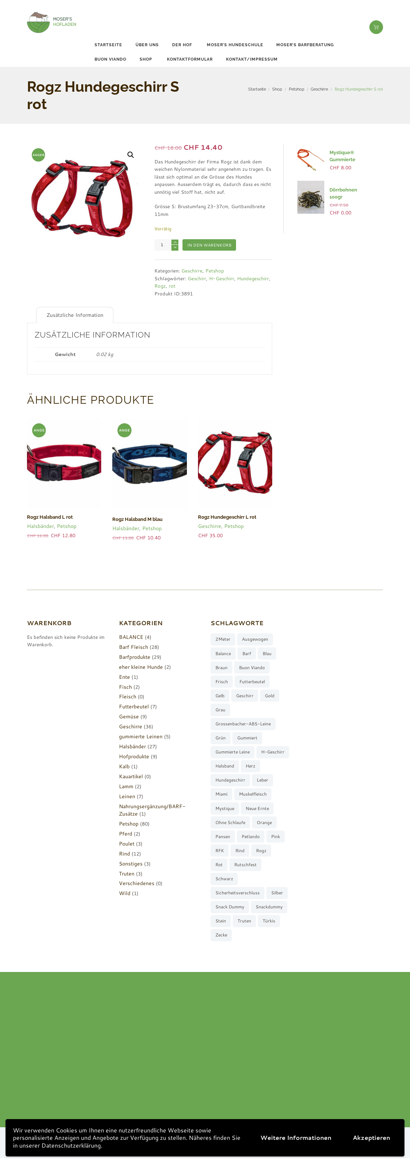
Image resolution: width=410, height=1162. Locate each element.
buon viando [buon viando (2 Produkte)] (252, 667)
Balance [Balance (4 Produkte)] (223, 652)
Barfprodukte (133, 655)
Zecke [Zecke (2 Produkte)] (221, 938)
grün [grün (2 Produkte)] (220, 738)
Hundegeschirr (253, 278)
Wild (124, 892)
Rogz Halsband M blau (136, 518)
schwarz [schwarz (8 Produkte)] (258, 881)
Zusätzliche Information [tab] (72, 314)
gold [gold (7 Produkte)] (270, 695)
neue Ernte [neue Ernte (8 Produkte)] (227, 824)
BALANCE (130, 636)
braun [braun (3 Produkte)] (221, 667)
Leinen (126, 795)
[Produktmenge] (166, 245)
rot (172, 286)
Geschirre (319, 89)
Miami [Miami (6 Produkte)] (245, 795)
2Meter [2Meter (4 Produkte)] (222, 638)
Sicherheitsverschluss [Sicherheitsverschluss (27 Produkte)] (237, 895)
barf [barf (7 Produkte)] (247, 652)
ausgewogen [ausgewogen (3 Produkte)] (255, 638)
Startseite (108, 45)
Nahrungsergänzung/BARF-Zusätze (158, 805)
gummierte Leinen (138, 735)
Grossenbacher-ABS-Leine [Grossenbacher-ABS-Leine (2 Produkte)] (243, 724)
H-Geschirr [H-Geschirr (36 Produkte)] (227, 767)
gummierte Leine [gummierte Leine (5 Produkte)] (232, 752)
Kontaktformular (190, 59)
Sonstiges (129, 862)
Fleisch (126, 695)
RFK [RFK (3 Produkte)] (270, 853)
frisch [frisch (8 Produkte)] (221, 681)
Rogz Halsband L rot (49, 516)
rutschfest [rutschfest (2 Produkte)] (226, 881)
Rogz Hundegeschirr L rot (225, 516)
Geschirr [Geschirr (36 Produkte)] (245, 695)
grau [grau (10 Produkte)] (220, 710)
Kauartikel (130, 775)
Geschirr (197, 278)
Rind (124, 852)
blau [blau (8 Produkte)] (267, 652)
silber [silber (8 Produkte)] (277, 895)
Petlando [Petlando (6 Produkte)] (224, 853)
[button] (130, 155)
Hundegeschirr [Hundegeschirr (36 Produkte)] (252, 781)
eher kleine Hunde (139, 665)
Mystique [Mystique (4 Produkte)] (264, 810)
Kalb (124, 765)
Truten (126, 872)
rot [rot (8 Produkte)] (262, 867)
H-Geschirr (221, 278)
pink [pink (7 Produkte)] (249, 853)
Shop (146, 59)
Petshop (296, 89)
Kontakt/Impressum (252, 59)
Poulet (126, 842)
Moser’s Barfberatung (305, 45)
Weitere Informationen (295, 1137)
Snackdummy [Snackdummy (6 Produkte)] (269, 910)
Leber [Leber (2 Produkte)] (221, 795)
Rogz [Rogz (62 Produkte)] (241, 867)
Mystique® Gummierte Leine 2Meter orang (347, 159)
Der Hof (182, 45)
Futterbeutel (133, 705)
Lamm (125, 785)
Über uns (147, 45)
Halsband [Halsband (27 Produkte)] (259, 767)
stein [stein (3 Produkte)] (220, 924)
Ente (124, 675)
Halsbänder (39, 524)
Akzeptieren (371, 1137)
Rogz (160, 286)
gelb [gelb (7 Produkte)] (220, 695)
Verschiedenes (135, 882)
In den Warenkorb (209, 245)
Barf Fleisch (132, 645)
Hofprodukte (133, 755)
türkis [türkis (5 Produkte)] (269, 924)
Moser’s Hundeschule (235, 45)
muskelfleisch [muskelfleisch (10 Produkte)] (229, 810)
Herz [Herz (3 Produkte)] (220, 781)
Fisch (124, 685)
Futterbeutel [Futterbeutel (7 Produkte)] (252, 681)
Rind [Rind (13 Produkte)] (220, 867)
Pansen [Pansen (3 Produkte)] (249, 838)
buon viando (110, 59)
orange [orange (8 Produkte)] (222, 838)
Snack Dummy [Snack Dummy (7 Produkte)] (229, 910)
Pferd (125, 832)
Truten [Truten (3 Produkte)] (245, 924)
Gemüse (128, 715)
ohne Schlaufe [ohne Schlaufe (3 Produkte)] (265, 824)
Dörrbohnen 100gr (348, 189)
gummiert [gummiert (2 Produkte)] (248, 738)
